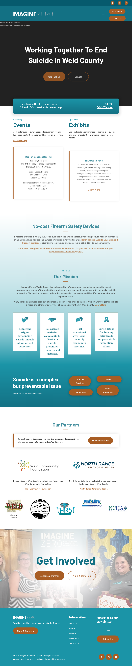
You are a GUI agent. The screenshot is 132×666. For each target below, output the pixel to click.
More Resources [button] (108, 392)
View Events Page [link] (20, 141)
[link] (33, 14)
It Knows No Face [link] (94, 167)
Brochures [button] (81, 393)
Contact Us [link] (74, 643)
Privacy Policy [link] (18, 659)
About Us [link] (73, 623)
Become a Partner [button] (100, 441)
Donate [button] (117, 18)
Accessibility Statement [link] (56, 659)
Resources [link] (73, 638)
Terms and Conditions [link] (35, 659)
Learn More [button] (94, 196)
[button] (112, 3)
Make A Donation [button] (82, 577)
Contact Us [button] (117, 11)
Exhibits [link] (72, 633)
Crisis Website (105, 107)
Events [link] (72, 628)
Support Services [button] (80, 382)
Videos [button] (109, 380)
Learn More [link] (99, 304)
